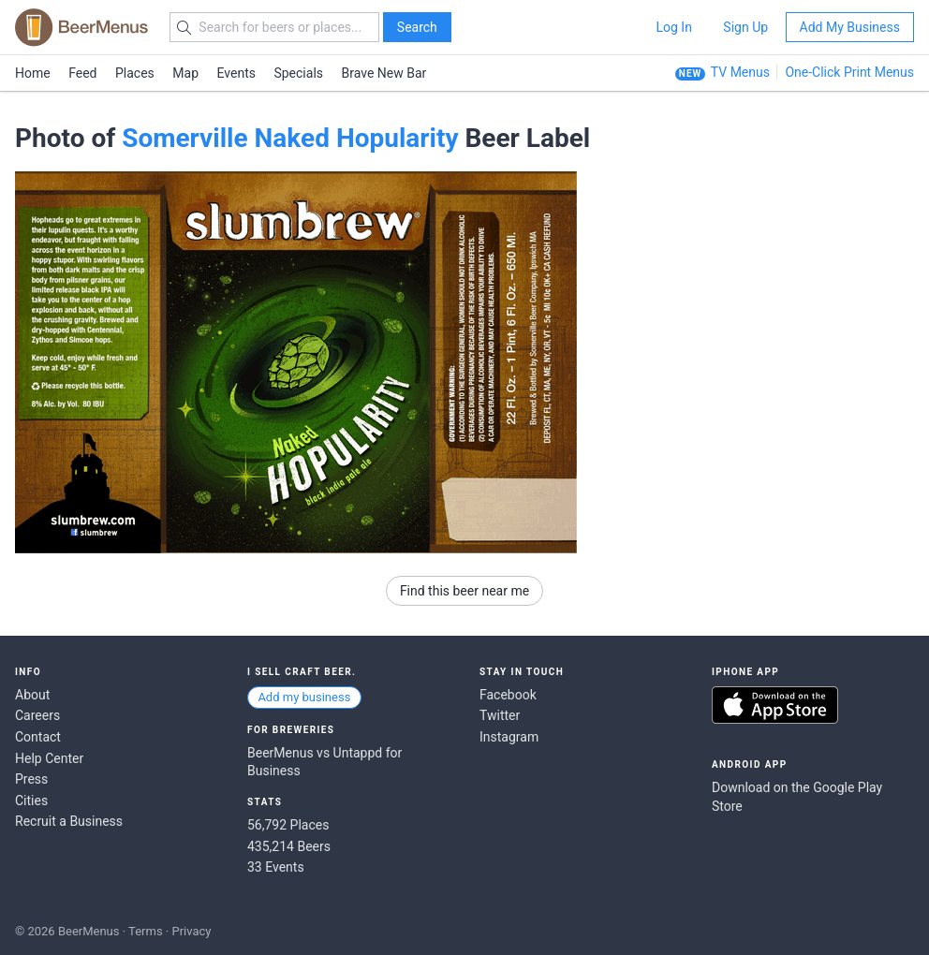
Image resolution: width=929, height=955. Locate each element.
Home (33, 73)
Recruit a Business (69, 821)
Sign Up (745, 27)
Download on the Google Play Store (797, 797)
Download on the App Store (775, 705)
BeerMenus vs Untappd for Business (324, 762)
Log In (673, 27)
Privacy (191, 931)
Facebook (508, 694)
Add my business (304, 697)
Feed (82, 73)
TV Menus (740, 72)
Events (236, 73)
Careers (37, 715)
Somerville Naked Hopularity (290, 138)
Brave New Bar (384, 73)
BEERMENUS (81, 27)
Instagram (508, 736)
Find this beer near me (464, 590)
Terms (145, 931)
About (32, 694)
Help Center (49, 758)
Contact (38, 736)
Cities (31, 800)
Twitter (499, 715)
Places (135, 73)
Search (417, 27)
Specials (298, 73)
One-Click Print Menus (849, 72)
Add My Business (850, 27)
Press (31, 778)
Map (185, 73)
